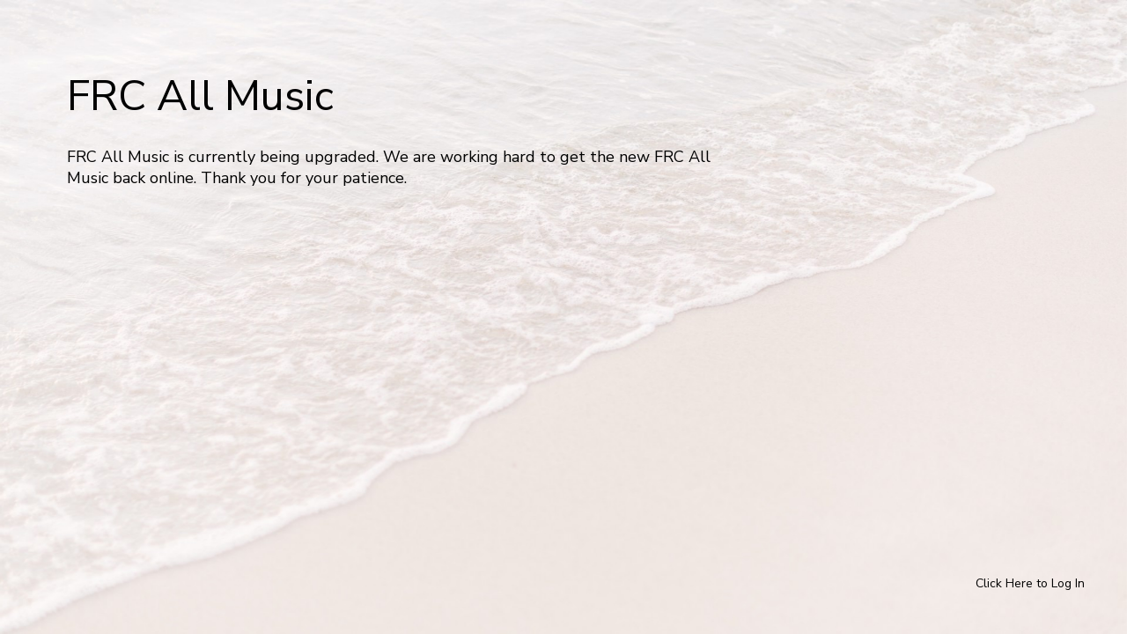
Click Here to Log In (1030, 583)
